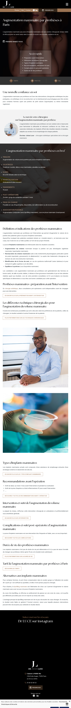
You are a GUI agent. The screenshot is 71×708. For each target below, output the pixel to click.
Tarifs (15, 81)
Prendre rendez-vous (14, 42)
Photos (17, 10)
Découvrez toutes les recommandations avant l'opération (26, 496)
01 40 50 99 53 (31, 683)
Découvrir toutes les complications (18, 538)
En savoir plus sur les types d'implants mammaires (23, 474)
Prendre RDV (49, 10)
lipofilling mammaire (20, 586)
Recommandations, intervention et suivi (36, 65)
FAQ (22, 10)
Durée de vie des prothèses (33, 70)
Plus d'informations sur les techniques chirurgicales (24, 318)
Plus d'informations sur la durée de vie (19, 556)
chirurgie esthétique (11, 288)
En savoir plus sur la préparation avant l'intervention (24, 295)
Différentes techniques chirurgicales (35, 60)
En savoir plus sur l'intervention (17, 518)
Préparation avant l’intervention (34, 58)
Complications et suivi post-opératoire (36, 68)
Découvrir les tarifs (12, 568)
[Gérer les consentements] (67, 704)
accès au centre (32, 679)
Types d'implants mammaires (33, 63)
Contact (28, 10)
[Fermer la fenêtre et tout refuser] (69, 701)
